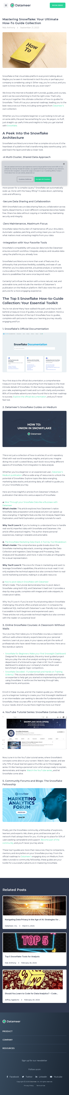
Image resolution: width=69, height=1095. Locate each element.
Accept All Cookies (43, 179)
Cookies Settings (25, 179)
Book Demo (56, 6)
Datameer (33, 1081)
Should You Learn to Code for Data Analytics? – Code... (31, 993)
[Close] (64, 163)
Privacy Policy (29, 1085)
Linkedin (41, 1077)
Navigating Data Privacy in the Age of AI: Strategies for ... (32, 919)
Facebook (13, 1077)
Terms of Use (41, 1085)
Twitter (27, 1077)
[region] (34, 173)
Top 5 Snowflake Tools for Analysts (22, 956)
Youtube (56, 1077)
